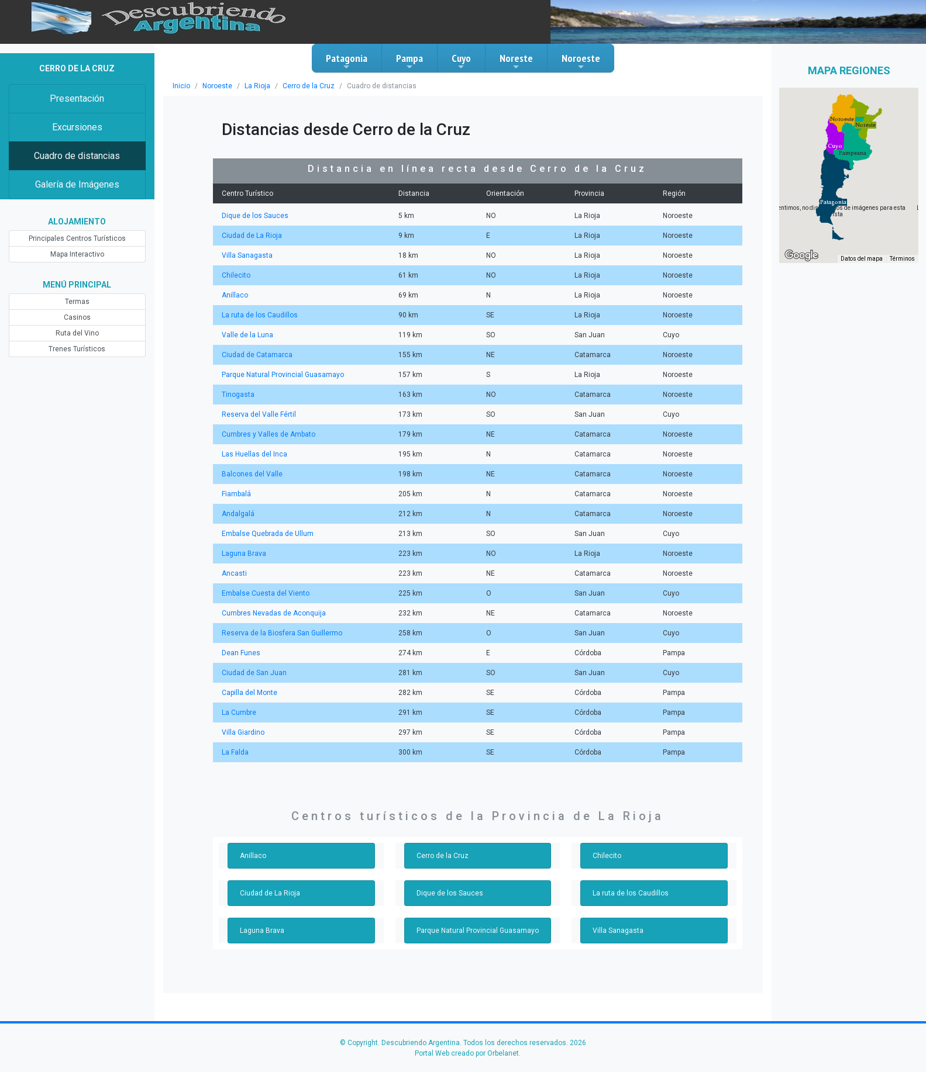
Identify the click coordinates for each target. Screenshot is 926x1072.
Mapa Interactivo (77, 254)
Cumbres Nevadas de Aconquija (274, 613)
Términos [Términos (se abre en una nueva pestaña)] (902, 258)
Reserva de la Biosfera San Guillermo (282, 633)
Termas (77, 302)
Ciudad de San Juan (254, 673)
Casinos (77, 317)
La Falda (235, 752)
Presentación (77, 98)
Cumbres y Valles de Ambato (268, 434)
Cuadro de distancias (77, 155)
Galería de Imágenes (77, 184)
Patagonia (346, 61)
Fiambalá (236, 494)
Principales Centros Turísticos (77, 238)
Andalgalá (238, 514)
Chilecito (236, 275)
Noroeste (581, 61)
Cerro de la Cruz (309, 86)
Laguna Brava (244, 553)
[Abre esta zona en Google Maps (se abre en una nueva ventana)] (801, 255)
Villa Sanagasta (247, 255)
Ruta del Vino (77, 333)
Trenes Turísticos (77, 349)
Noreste (516, 61)
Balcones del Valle (252, 474)
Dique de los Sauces (255, 216)
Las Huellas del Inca (254, 454)
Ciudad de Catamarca (257, 355)
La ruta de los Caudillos (260, 315)
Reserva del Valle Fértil (259, 414)
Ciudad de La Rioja (252, 235)
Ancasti (234, 573)
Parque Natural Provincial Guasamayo (283, 375)
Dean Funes (241, 653)
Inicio (181, 86)
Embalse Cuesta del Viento (265, 593)
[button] (833, 202)
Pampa (409, 61)
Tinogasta (238, 394)
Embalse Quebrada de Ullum (268, 534)
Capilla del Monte (249, 693)
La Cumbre (239, 712)
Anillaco (235, 295)
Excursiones (77, 127)
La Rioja (257, 86)
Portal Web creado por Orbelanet (467, 1053)
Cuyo (461, 61)
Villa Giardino (243, 732)
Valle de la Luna (247, 335)
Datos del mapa (862, 258)
